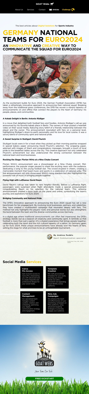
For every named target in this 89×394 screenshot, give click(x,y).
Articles (56, 10)
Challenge (66, 10)
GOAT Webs (42, 4)
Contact (42, 10)
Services (30, 10)
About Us (19, 10)
